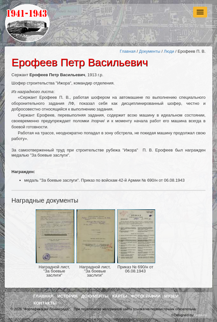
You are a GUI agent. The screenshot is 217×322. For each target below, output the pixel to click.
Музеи (171, 296)
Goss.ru (200, 315)
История (67, 296)
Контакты (45, 303)
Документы (149, 51)
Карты (119, 296)
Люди (169, 51)
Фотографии (145, 296)
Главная (127, 51)
